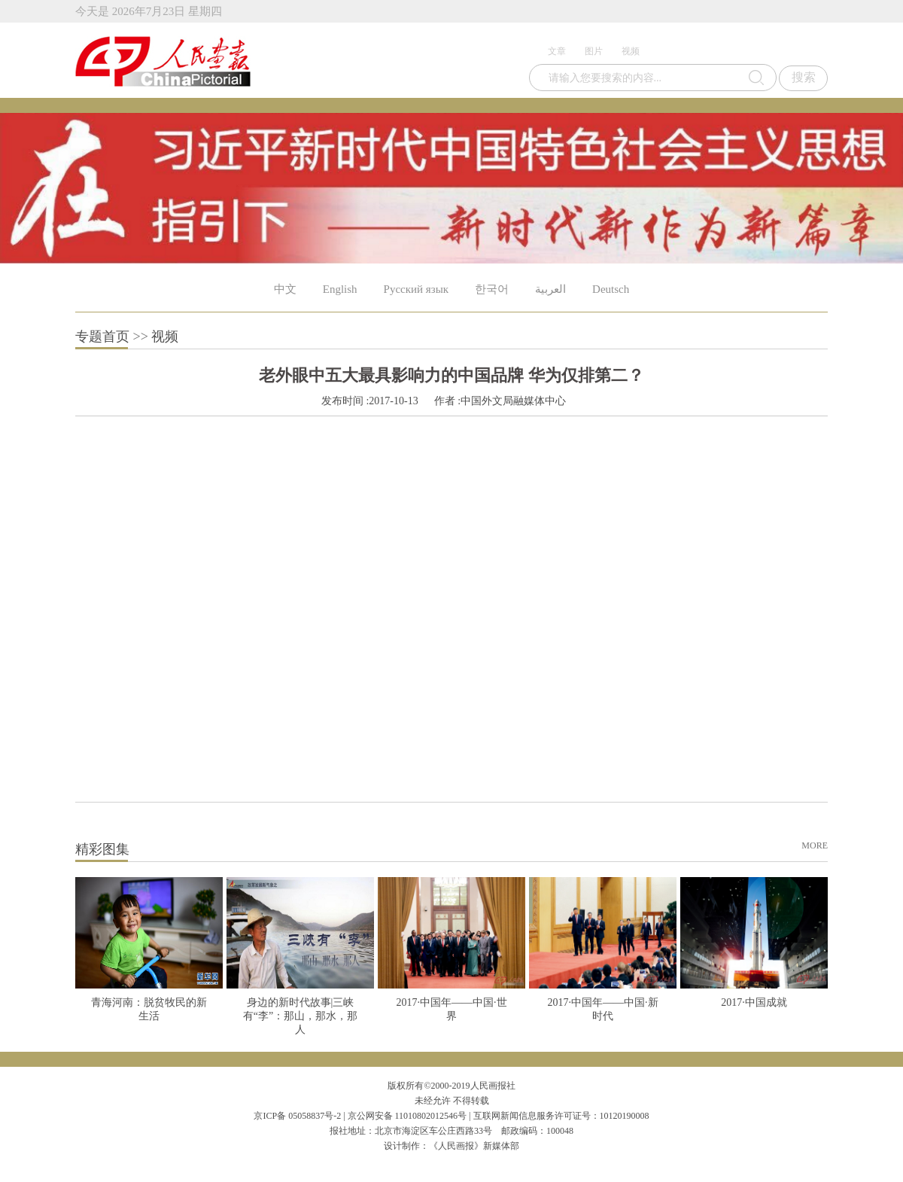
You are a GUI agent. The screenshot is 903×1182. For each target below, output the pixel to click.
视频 (631, 51)
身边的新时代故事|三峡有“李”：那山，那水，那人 (300, 1016)
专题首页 (102, 336)
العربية (550, 289)
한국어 (492, 289)
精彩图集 (102, 849)
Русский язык (416, 289)
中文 (285, 289)
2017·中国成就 (754, 1002)
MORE (814, 845)
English (340, 289)
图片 (594, 51)
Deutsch (610, 289)
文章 (557, 51)
